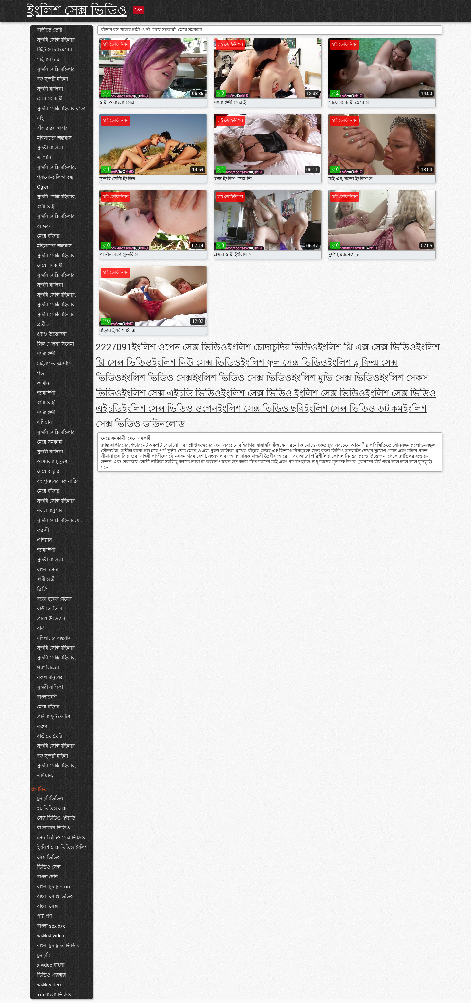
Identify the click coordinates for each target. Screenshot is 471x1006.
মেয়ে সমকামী (49, 99)
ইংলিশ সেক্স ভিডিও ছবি (261, 408)
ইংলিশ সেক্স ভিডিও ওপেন (170, 408)
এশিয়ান (44, 422)
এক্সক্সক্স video (50, 936)
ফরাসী (43, 530)
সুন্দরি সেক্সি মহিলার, (56, 167)
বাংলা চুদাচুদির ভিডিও (58, 945)
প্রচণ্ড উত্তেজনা (52, 334)
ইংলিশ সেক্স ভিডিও (77, 10)
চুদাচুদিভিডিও (50, 798)
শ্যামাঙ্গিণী (46, 354)
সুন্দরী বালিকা (50, 89)
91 (127, 347)
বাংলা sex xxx (51, 926)
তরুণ (42, 726)
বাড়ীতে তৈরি (49, 30)
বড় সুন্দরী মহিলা (52, 79)
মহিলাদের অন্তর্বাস (54, 138)
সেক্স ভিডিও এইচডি (56, 818)
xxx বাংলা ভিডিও (54, 994)
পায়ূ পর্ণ (44, 916)
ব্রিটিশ (43, 589)
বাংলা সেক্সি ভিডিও (55, 896)
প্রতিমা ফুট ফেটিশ (53, 717)
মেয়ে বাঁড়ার (48, 236)
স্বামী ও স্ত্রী (46, 207)
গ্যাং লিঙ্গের (48, 668)
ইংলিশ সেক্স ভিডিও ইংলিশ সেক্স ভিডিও (62, 852)
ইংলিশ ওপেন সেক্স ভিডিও (179, 347)
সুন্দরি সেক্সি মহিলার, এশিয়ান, (56, 770)
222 (103, 347)
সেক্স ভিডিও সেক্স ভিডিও (61, 838)
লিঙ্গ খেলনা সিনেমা (55, 344)
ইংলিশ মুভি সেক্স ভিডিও (336, 377)
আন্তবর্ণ (44, 226)
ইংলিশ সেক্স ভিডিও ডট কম (353, 408)
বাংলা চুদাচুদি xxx (54, 887)
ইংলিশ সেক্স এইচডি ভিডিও (171, 393)
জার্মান (43, 383)
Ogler (42, 187)
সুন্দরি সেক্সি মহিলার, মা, (59, 520)
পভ (40, 373)
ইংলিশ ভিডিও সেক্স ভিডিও (242, 377)
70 (116, 347)
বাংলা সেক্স (47, 569)
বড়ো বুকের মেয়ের (54, 599)
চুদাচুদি (43, 955)
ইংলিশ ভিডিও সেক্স (157, 377)
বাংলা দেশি (47, 877)
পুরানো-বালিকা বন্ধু (55, 177)
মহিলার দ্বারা (49, 59)
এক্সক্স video (49, 985)
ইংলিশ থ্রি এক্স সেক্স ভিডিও (367, 347)
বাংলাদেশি (47, 697)
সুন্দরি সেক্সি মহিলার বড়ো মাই (61, 113)
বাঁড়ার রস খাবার (52, 128)
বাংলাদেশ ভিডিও (53, 828)
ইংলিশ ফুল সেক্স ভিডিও (284, 362)
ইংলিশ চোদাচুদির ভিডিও (272, 347)
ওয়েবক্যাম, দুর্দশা (53, 462)
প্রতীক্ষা (44, 324)
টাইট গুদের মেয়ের (54, 50)
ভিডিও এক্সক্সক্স (51, 975)
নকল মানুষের (49, 511)
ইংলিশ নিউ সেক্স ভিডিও (196, 362)
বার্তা (41, 628)
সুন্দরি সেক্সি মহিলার (56, 40)
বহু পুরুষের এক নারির (58, 481)
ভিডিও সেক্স (49, 867)
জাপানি (44, 158)
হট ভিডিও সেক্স (52, 808)
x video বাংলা (50, 965)
